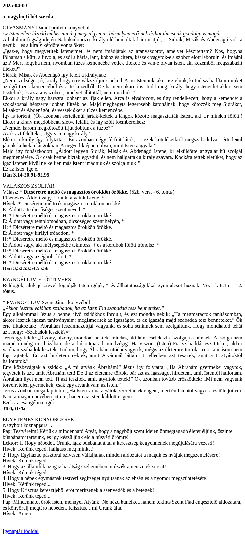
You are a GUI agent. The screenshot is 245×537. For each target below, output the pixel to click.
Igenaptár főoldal (21, 531)
